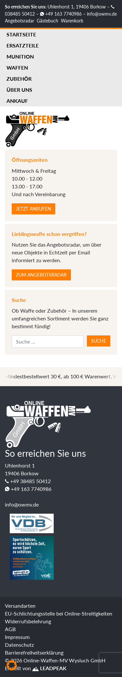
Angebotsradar (19, 20)
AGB (10, 629)
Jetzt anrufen (33, 208)
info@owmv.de (102, 14)
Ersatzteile (23, 45)
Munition (20, 56)
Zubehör (19, 78)
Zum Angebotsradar (41, 275)
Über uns (19, 90)
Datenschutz (19, 645)
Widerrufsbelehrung (28, 621)
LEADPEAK (49, 668)
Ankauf (17, 101)
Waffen (17, 67)
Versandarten (20, 606)
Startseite (21, 34)
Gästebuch (47, 20)
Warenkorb (72, 20)
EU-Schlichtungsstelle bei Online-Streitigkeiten (58, 613)
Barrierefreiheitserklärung (34, 652)
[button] (11, 665)
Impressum (17, 637)
